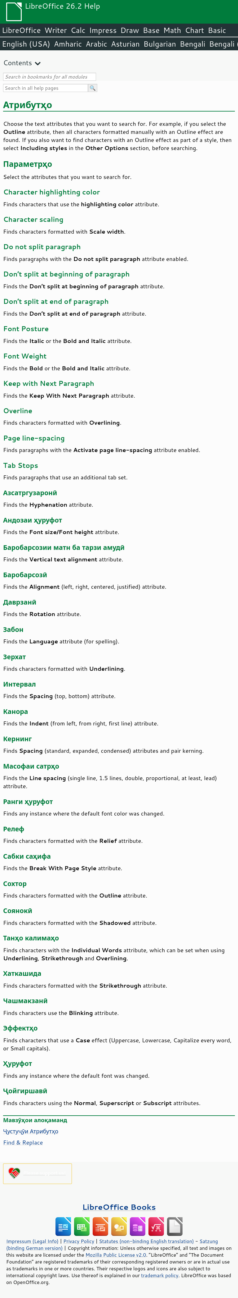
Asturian (125, 44)
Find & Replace (23, 1142)
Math (172, 30)
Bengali (192, 44)
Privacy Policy (78, 1241)
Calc (78, 30)
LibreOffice (21, 30)
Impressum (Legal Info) (32, 1241)
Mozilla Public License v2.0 (116, 1254)
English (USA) (26, 44)
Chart (194, 30)
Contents (17, 62)
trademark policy (159, 1275)
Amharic (68, 44)
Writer (55, 30)
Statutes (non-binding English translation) (146, 1241)
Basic (217, 30)
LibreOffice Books (119, 1206)
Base (151, 30)
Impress (103, 30)
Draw (129, 30)
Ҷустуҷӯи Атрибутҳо (30, 1131)
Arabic (96, 44)
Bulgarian (159, 44)
